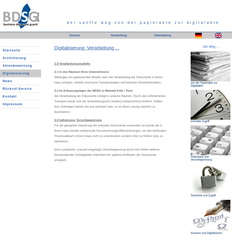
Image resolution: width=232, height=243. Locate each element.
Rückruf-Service (17, 89)
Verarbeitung (119, 35)
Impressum (13, 104)
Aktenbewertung (17, 66)
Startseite (11, 50)
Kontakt (10, 96)
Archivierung (14, 58)
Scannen (74, 35)
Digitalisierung (16, 73)
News (7, 81)
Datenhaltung (162, 35)
